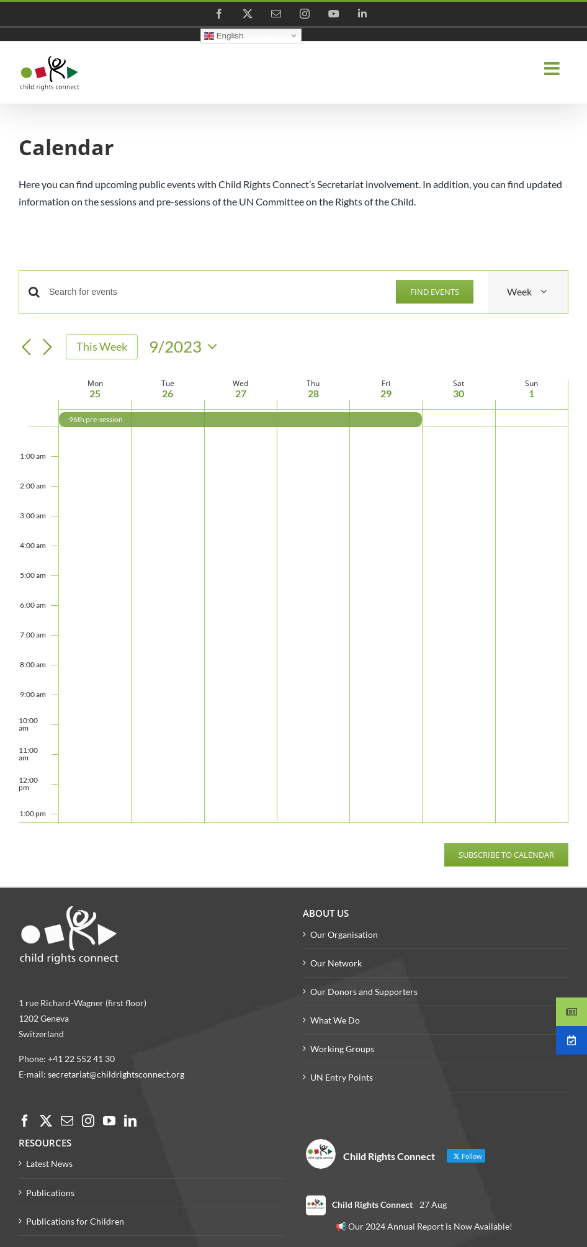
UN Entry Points (341, 1077)
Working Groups (342, 1048)
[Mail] (67, 1121)
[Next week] (47, 347)
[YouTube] (109, 1121)
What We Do (335, 1020)
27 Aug (433, 1204)
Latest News (49, 1163)
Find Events (434, 291)
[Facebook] (25, 1121)
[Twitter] (46, 1121)
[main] (293, 509)
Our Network (336, 963)
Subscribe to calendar (506, 855)
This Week (101, 346)
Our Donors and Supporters (364, 991)
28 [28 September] (313, 393)
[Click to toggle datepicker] (186, 346)
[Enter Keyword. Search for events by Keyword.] (215, 292)
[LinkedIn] (130, 1121)
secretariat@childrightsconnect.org (116, 1074)
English (223, 35)
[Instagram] (88, 1121)
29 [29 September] (386, 393)
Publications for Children (75, 1221)
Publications (50, 1192)
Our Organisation (344, 934)
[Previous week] (26, 347)
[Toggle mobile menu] (553, 69)
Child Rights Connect (372, 1204)
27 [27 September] (240, 393)
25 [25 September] (95, 393)
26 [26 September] (167, 393)
